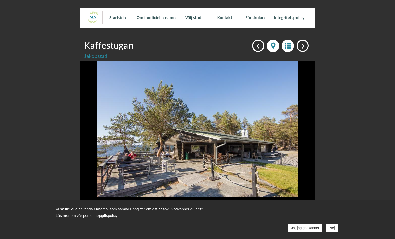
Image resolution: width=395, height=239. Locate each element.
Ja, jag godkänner (305, 228)
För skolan (255, 17)
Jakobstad (95, 56)
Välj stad (194, 17)
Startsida (117, 17)
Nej (332, 228)
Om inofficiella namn (156, 17)
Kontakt (224, 17)
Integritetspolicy (289, 17)
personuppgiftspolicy (100, 215)
